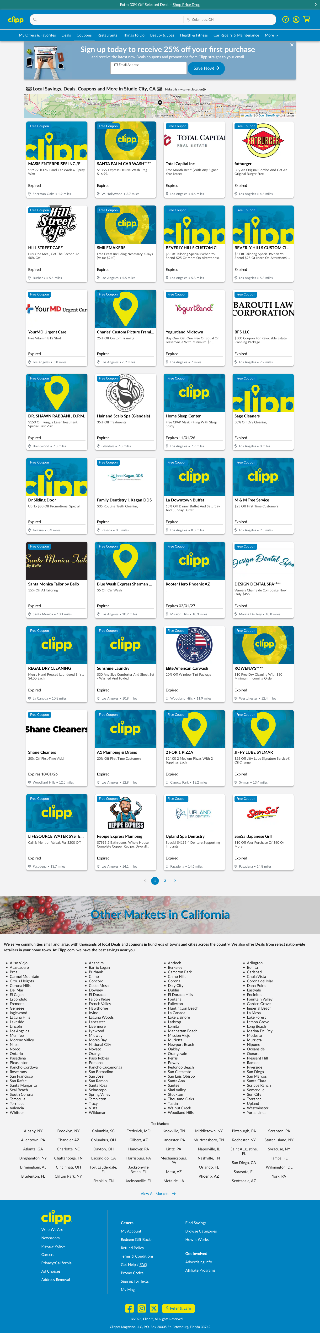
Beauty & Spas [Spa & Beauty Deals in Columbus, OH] (162, 35)
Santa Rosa (96, 1085)
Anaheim (94, 963)
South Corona (19, 1094)
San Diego (253, 1072)
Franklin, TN (103, 1181)
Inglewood (16, 1013)
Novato (93, 1049)
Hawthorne (96, 1008)
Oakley (172, 1049)
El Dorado (95, 995)
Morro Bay (96, 1040)
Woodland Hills (179, 1113)
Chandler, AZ (68, 1140)
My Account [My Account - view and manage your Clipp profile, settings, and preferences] (131, 1231)
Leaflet (247, 115)
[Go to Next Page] (175, 881)
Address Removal (55, 1280)
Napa (12, 1045)
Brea (11, 972)
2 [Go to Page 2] (165, 881)
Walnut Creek (177, 1108)
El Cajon (15, 995)
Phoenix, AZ (209, 1176)
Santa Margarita (21, 1085)
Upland (251, 1104)
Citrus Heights (20, 981)
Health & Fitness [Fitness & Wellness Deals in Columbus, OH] (194, 35)
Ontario (14, 1054)
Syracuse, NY (279, 1149)
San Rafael (16, 1081)
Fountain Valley (257, 999)
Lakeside (15, 1022)
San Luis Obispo (179, 1076)
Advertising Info (198, 1262)
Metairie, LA (174, 1181)
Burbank (94, 972)
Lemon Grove (256, 1022)
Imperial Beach (257, 1008)
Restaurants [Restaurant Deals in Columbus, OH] (107, 35)
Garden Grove (257, 1004)
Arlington (253, 963)
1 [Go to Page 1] (155, 881)
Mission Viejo (177, 1036)
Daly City (173, 986)
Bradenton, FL (33, 1176)
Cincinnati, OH (68, 1167)
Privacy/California (56, 1263)
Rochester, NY (244, 1140)
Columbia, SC (103, 1131)
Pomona (94, 1063)
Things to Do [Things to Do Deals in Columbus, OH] (133, 35)
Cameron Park (178, 972)
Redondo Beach (179, 1067)
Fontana (172, 999)
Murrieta (252, 1040)
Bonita (250, 967)
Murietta (173, 1040)
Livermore (95, 1026)
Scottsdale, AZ (244, 1181)
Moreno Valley (20, 1040)
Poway (171, 1063)
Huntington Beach (181, 1008)
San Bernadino (99, 1072)
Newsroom (50, 1238)
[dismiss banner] (292, 45)
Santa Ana (174, 1081)
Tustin (171, 1104)
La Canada (174, 1013)
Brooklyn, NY (68, 1131)
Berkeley (173, 967)
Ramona (252, 1063)
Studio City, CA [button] (140, 89)
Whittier (15, 1113)
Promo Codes (132, 1273)
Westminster (255, 1108)
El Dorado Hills (178, 995)
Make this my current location (185, 89)
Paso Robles (97, 1058)
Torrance (252, 1099)
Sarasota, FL (244, 1172)
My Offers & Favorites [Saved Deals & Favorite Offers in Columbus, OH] (37, 35)
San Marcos (255, 1076)
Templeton (95, 1099)
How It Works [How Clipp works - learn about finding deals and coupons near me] (197, 1240)
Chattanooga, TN (68, 1158)
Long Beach (254, 1026)
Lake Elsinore (177, 1017)
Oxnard (251, 1054)
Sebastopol (96, 1090)
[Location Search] (229, 20)
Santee (171, 1085)
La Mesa (252, 1013)
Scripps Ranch (257, 1085)
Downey (94, 990)
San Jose (94, 1076)
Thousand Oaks (179, 1099)
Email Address (126, 65)
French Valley (98, 1004)
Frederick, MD (138, 1131)
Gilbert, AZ (138, 1140)
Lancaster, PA (173, 1140)
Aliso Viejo (16, 963)
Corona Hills (18, 986)
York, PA (279, 1176)
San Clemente (177, 1072)
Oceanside (254, 1049)
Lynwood (94, 1031)
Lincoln (14, 1026)
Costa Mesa (97, 986)
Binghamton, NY (33, 1158)
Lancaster (95, 1022)
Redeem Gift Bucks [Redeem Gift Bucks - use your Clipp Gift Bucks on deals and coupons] (136, 1240)
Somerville (253, 1090)
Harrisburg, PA (138, 1158)
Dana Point (254, 986)
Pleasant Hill (255, 1058)
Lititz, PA (173, 1149)
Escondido (16, 999)
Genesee (15, 1008)
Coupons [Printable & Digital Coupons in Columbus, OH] (84, 35)
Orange (93, 1054)
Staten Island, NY (279, 1140)
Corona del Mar (258, 981)
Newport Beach (179, 1045)
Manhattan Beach (180, 1031)
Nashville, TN (209, 1158)
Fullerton (173, 1004)
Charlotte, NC (68, 1149)
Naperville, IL (209, 1149)
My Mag (128, 1290)
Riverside (252, 1067)
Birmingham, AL (33, 1167)
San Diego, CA (244, 1163)
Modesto (252, 1036)
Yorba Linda (255, 1113)
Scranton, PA (279, 1131)
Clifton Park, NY (68, 1176)
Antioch (172, 963)
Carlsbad (252, 972)
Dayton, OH (103, 1149)
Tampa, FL (279, 1158)
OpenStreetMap (268, 115)
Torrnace (15, 1104)
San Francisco (19, 1076)
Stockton (173, 1094)
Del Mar (14, 990)
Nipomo (251, 1045)
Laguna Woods (99, 1017)
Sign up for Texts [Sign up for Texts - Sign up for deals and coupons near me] (135, 1281)
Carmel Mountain (22, 977)
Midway (93, 1036)
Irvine (91, 1013)
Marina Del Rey (257, 1031)
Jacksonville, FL (139, 1181)
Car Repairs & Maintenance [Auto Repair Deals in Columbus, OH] (236, 35)
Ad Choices (50, 1271)
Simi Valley (175, 1090)
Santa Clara (254, 1081)
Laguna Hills (18, 1017)
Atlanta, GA (33, 1149)
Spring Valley (97, 1094)
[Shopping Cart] (306, 19)
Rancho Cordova (22, 1067)
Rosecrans (16, 1072)
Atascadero (17, 967)
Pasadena (16, 1058)
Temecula (15, 1099)
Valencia (15, 1108)
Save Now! (206, 68)
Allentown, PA (33, 1140)
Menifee (15, 1036)
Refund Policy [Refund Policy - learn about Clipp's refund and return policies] (132, 1248)
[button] (315, 5)
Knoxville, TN (174, 1131)
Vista (91, 1108)
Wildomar (95, 1113)
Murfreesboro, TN (209, 1140)
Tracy (91, 1104)
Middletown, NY (209, 1131)
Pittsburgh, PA (244, 1131)
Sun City (252, 1094)
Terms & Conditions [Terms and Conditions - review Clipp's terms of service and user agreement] (137, 1256)
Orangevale (175, 1054)
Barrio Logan (97, 967)
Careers (47, 1255)
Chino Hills (175, 977)
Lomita (171, 1026)
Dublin (171, 990)
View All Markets (158, 1194)
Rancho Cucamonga (103, 1067)
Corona (172, 981)
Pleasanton (17, 1063)
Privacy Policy (53, 1246)
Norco (13, 1049)
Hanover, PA (138, 1149)
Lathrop (172, 1022)
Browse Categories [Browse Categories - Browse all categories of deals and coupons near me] (201, 1231)
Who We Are (52, 1230)
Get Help (128, 1265)
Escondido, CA (103, 1158)
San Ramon (96, 1081)
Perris (171, 1058)
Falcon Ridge (97, 999)
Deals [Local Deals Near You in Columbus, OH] (66, 35)
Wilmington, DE (279, 1167)
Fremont (15, 1004)
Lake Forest (254, 1017)
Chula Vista (254, 977)
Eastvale (252, 990)
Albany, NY (33, 1131)
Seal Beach (17, 1090)
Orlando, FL (209, 1167)
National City (98, 1045)
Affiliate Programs (200, 1270)
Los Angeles (17, 1031)
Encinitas (252, 995)
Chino (92, 977)
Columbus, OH (103, 1140)
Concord (94, 981)
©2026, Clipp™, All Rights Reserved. (157, 1319)
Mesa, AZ (174, 1172)
